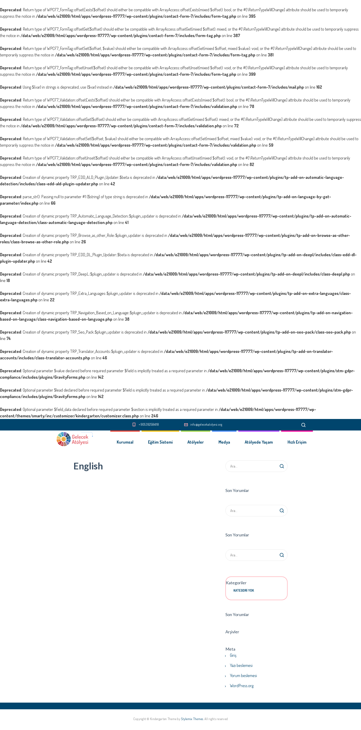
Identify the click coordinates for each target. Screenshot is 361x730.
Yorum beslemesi (243, 675)
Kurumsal (125, 442)
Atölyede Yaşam (259, 442)
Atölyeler (195, 442)
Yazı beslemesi (241, 665)
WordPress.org (241, 685)
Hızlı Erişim (297, 442)
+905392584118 (149, 424)
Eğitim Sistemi (160, 442)
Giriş (233, 655)
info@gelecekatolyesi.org (206, 424)
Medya (224, 442)
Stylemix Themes (192, 719)
